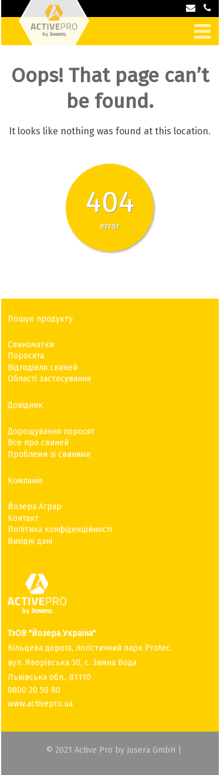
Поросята (26, 356)
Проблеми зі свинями (49, 454)
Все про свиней (38, 443)
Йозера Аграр (35, 507)
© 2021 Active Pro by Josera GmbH (110, 750)
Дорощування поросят (51, 431)
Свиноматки (31, 345)
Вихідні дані (30, 541)
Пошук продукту (40, 319)
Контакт (23, 518)
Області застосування (49, 379)
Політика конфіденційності (60, 529)
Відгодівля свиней (42, 368)
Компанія (25, 481)
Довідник (25, 405)
